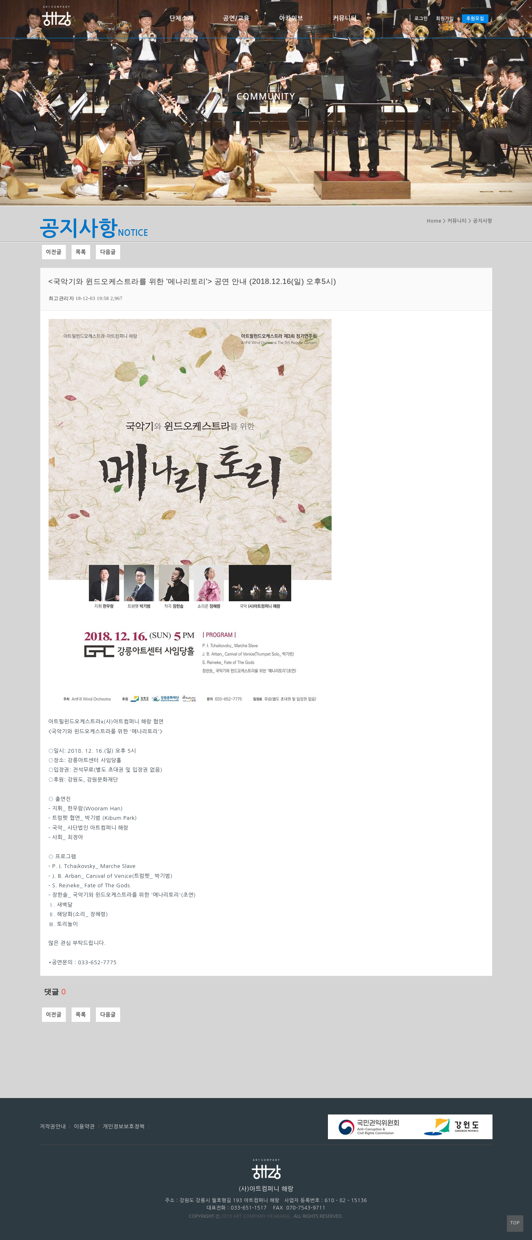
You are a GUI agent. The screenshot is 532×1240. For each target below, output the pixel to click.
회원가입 (445, 18)
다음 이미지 (329, 113)
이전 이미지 (203, 113)
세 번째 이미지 (271, 113)
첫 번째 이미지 (238, 113)
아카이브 (291, 18)
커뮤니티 (345, 18)
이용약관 (84, 1126)
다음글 (108, 252)
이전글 (54, 252)
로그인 (421, 18)
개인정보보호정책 (124, 1126)
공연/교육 (236, 18)
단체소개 (181, 18)
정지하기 (307, 113)
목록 (81, 252)
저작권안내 (53, 1126)
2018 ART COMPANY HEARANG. (256, 1216)
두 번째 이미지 (255, 113)
